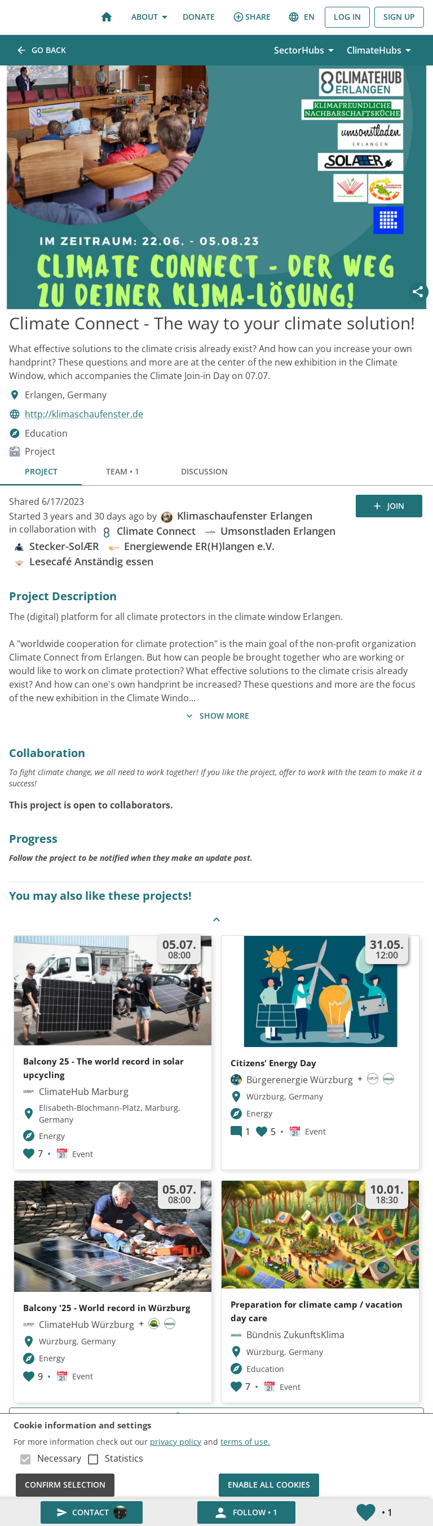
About (149, 17)
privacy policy (175, 1441)
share (252, 17)
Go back (42, 50)
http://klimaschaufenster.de (84, 414)
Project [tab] (41, 471)
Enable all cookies (269, 1485)
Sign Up (399, 17)
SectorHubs (305, 50)
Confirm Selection (65, 1485)
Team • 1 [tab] (123, 471)
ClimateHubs (380, 50)
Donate (198, 17)
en (302, 17)
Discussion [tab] (204, 471)
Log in (347, 17)
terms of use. (245, 1441)
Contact (92, 1512)
